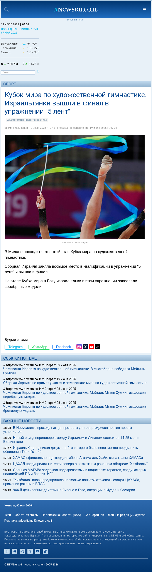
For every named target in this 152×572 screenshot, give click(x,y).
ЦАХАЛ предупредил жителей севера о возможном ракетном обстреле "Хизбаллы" (80, 464)
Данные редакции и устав (126, 515)
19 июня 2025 (66, 379)
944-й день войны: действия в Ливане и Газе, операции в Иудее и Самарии (74, 490)
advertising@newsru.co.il (35, 520)
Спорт (9, 84)
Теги (7, 515)
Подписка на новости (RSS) (61, 515)
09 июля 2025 (66, 365)
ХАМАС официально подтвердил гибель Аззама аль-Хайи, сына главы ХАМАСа (78, 458)
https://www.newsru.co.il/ (23, 365)
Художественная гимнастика (27, 119)
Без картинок (94, 515)
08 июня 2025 (66, 389)
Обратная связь (26, 515)
